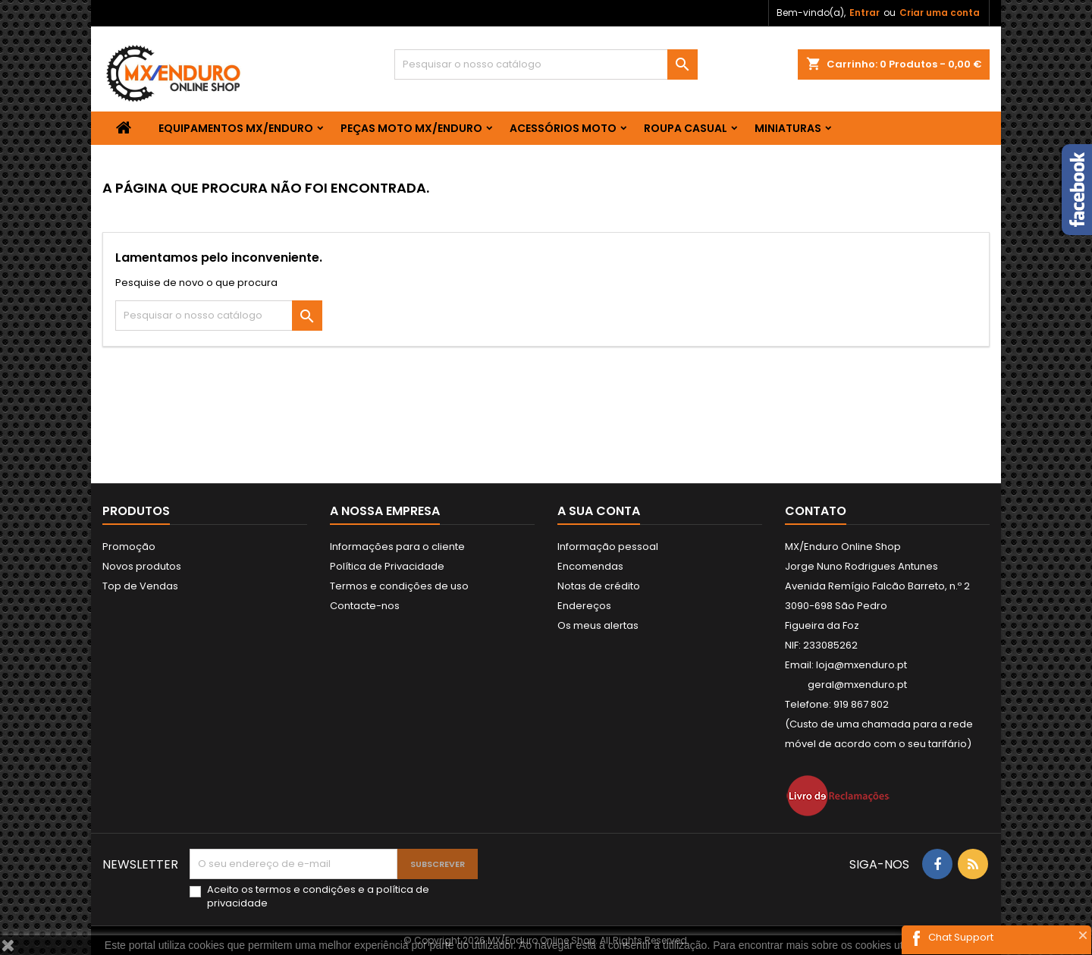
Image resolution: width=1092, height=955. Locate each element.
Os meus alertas (598, 625)
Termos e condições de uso (399, 586)
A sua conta (598, 511)
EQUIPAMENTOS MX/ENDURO (235, 128)
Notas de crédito (598, 586)
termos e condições (306, 889)
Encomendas (590, 566)
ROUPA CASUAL (685, 128)
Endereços (584, 605)
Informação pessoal (607, 546)
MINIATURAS (788, 128)
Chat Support (960, 937)
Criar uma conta (939, 12)
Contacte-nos (365, 605)
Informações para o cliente (397, 546)
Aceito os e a (318, 896)
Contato (815, 511)
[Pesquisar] (546, 64)
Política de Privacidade (387, 566)
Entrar (864, 12)
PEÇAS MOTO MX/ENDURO (411, 128)
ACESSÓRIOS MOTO (563, 128)
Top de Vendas (140, 586)
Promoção (128, 546)
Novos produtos (141, 566)
